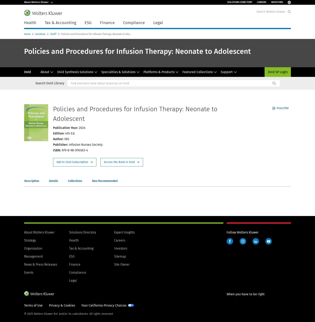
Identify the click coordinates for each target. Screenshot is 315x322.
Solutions (40, 34)
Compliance (77, 272)
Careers (261, 2)
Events (28, 272)
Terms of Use (33, 305)
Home (27, 34)
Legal (73, 280)
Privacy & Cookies (62, 305)
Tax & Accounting (81, 248)
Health (74, 240)
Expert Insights (124, 232)
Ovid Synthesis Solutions (77, 72)
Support (229, 72)
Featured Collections (199, 72)
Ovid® (53, 34)
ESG (72, 256)
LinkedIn (256, 241)
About (47, 72)
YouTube (268, 241)
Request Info (74, 162)
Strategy (30, 240)
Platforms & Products (161, 72)
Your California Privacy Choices (103, 305)
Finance (74, 264)
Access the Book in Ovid (122, 162)
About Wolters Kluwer (39, 232)
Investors (277, 2)
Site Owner (122, 264)
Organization (33, 248)
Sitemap (120, 256)
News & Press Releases (40, 264)
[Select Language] (289, 2)
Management (33, 256)
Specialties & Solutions (120, 72)
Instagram (243, 241)
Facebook (230, 241)
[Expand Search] (289, 11)
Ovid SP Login (278, 72)
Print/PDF (280, 108)
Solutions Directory (239, 2)
